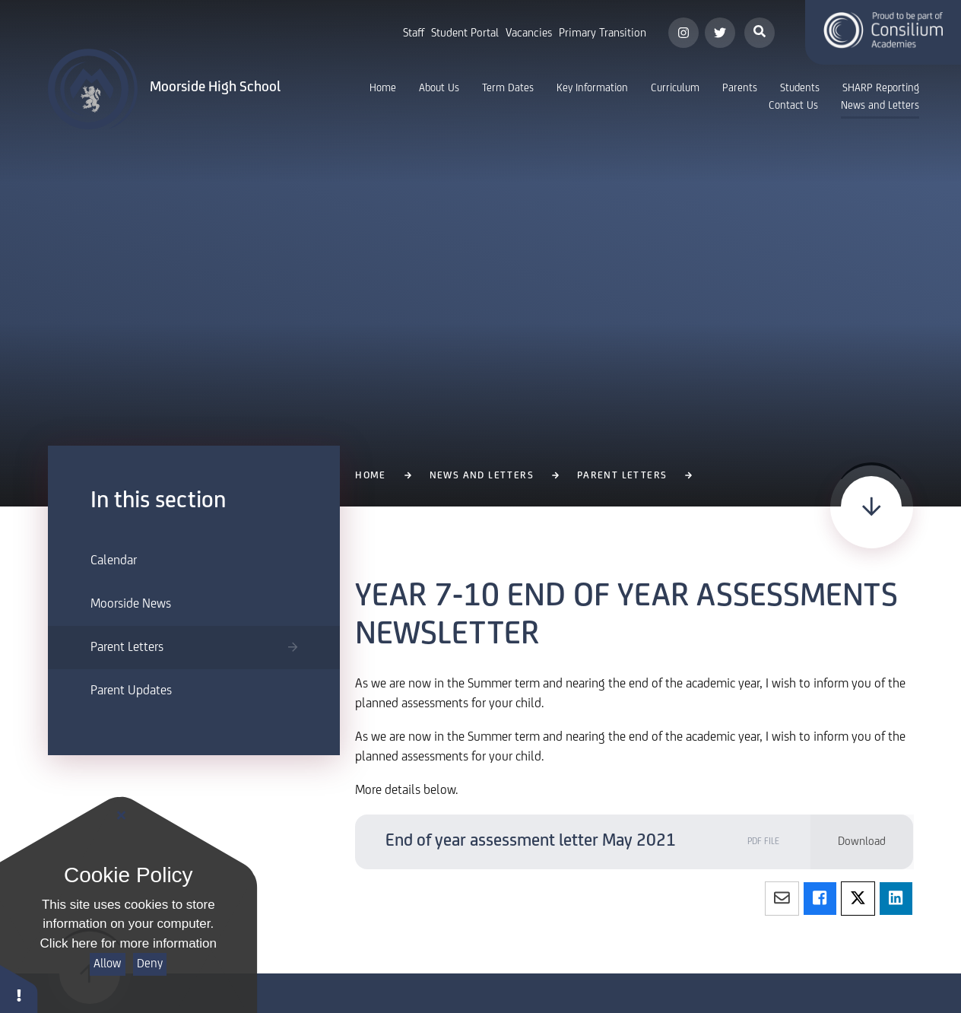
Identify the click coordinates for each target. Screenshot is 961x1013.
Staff (413, 33)
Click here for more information (128, 943)
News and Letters (482, 475)
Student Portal (465, 33)
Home (370, 475)
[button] (19, 988)
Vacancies (529, 33)
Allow (107, 963)
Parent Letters (622, 475)
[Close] (121, 816)
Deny (150, 963)
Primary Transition (602, 33)
